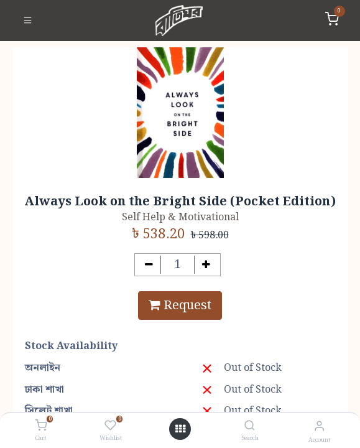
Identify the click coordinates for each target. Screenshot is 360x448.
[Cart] (41, 426)
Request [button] (180, 305)
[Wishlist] (110, 426)
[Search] (250, 426)
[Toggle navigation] (28, 20)
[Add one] (206, 265)
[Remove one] (149, 265)
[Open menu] (180, 429)
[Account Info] (319, 426)
